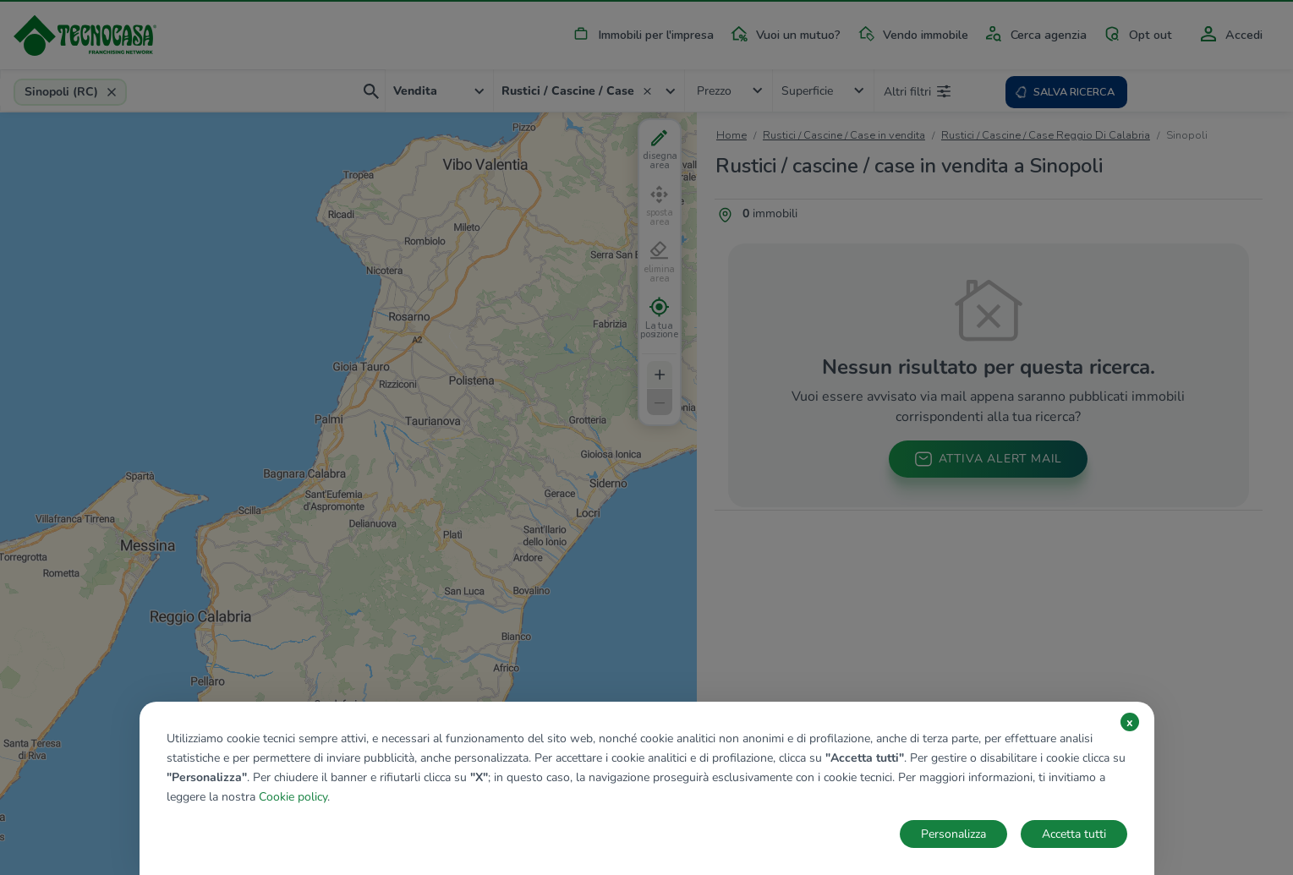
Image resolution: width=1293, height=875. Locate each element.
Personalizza (953, 834)
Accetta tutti (1074, 834)
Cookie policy (293, 797)
